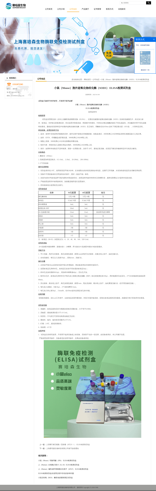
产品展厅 (85, 9)
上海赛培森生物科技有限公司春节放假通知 (62, 448)
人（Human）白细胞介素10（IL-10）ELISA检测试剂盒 (58, 465)
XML (96, 487)
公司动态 (73, 9)
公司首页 (48, 9)
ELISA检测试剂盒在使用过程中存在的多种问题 (56, 473)
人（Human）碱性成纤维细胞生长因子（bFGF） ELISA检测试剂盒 (63, 469)
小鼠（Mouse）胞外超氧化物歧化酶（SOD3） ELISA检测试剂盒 (125, 79)
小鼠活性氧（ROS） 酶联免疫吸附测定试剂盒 (55, 478)
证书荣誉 (97, 9)
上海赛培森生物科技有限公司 (65, 487)
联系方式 (109, 9)
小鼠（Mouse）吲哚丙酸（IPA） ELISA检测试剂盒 (57, 460)
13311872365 (17, 84)
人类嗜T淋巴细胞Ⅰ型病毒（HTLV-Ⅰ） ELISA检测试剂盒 (68, 444)
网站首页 (87, 79)
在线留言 (122, 9)
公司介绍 (61, 9)
